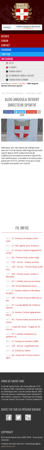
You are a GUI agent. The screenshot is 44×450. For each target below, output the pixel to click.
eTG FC (10, 63)
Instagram (7, 59)
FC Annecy (11, 67)
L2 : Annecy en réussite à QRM (25, 341)
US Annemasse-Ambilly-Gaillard (20, 75)
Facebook (6, 49)
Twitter (5, 54)
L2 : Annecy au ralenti (21, 350)
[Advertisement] (22, 194)
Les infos (22, 83)
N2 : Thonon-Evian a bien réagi (25, 257)
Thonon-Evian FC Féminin (17, 79)
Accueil (5, 36)
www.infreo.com (8, 446)
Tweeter (19, 112)
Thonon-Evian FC (14, 71)
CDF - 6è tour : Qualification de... (25, 346)
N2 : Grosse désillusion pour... (25, 286)
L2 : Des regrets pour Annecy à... (26, 245)
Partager (8, 112)
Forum (4, 40)
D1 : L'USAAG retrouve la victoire (26, 281)
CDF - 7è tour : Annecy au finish (25, 262)
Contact (5, 45)
